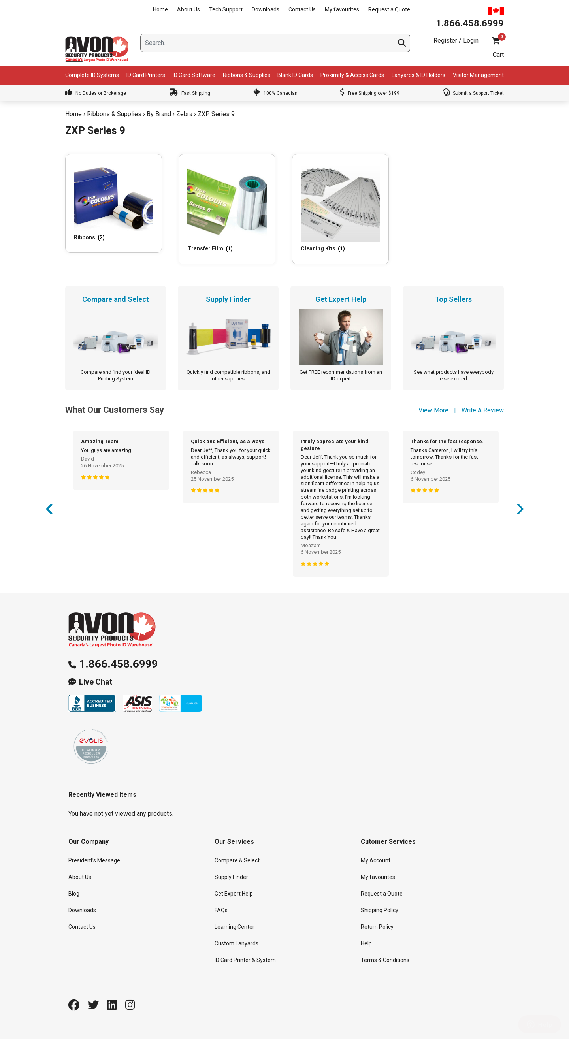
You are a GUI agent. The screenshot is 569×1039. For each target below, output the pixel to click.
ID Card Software (194, 75)
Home (160, 9)
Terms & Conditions (385, 960)
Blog (73, 893)
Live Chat (95, 682)
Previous (49, 512)
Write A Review (483, 410)
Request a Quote (389, 9)
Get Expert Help (234, 893)
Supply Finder (231, 877)
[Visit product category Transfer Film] (227, 209)
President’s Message (94, 860)
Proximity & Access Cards (352, 75)
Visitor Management (478, 75)
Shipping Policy (379, 910)
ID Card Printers (145, 75)
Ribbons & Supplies (246, 75)
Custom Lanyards (236, 943)
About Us (188, 9)
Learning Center (234, 927)
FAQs (221, 910)
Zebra (184, 114)
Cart (498, 54)
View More (433, 410)
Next (520, 512)
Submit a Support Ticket (473, 93)
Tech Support (226, 9)
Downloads (265, 9)
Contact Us (302, 9)
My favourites (342, 9)
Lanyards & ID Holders (418, 75)
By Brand (159, 114)
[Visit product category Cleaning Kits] (340, 209)
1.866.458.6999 (118, 663)
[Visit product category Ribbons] (113, 203)
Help (366, 943)
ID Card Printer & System (245, 960)
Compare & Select (237, 860)
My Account (375, 860)
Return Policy (377, 927)
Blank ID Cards (295, 75)
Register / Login (456, 40)
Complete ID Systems (92, 75)
